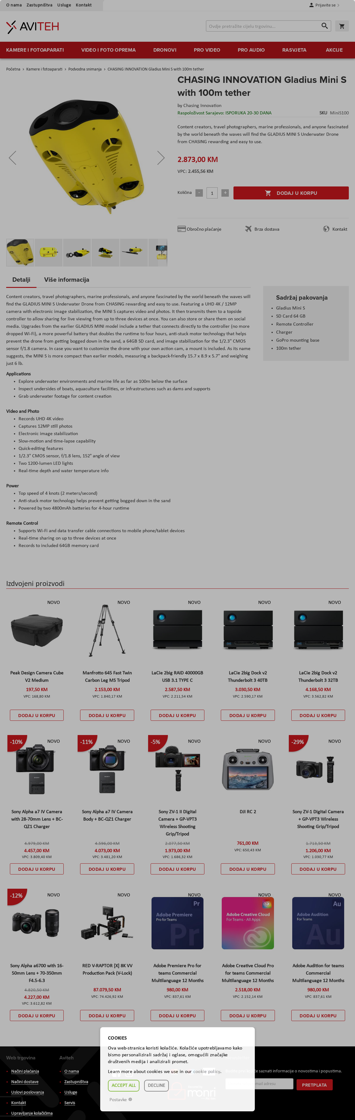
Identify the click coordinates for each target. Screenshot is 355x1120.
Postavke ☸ (120, 1099)
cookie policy (206, 1071)
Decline (156, 1085)
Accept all (124, 1085)
